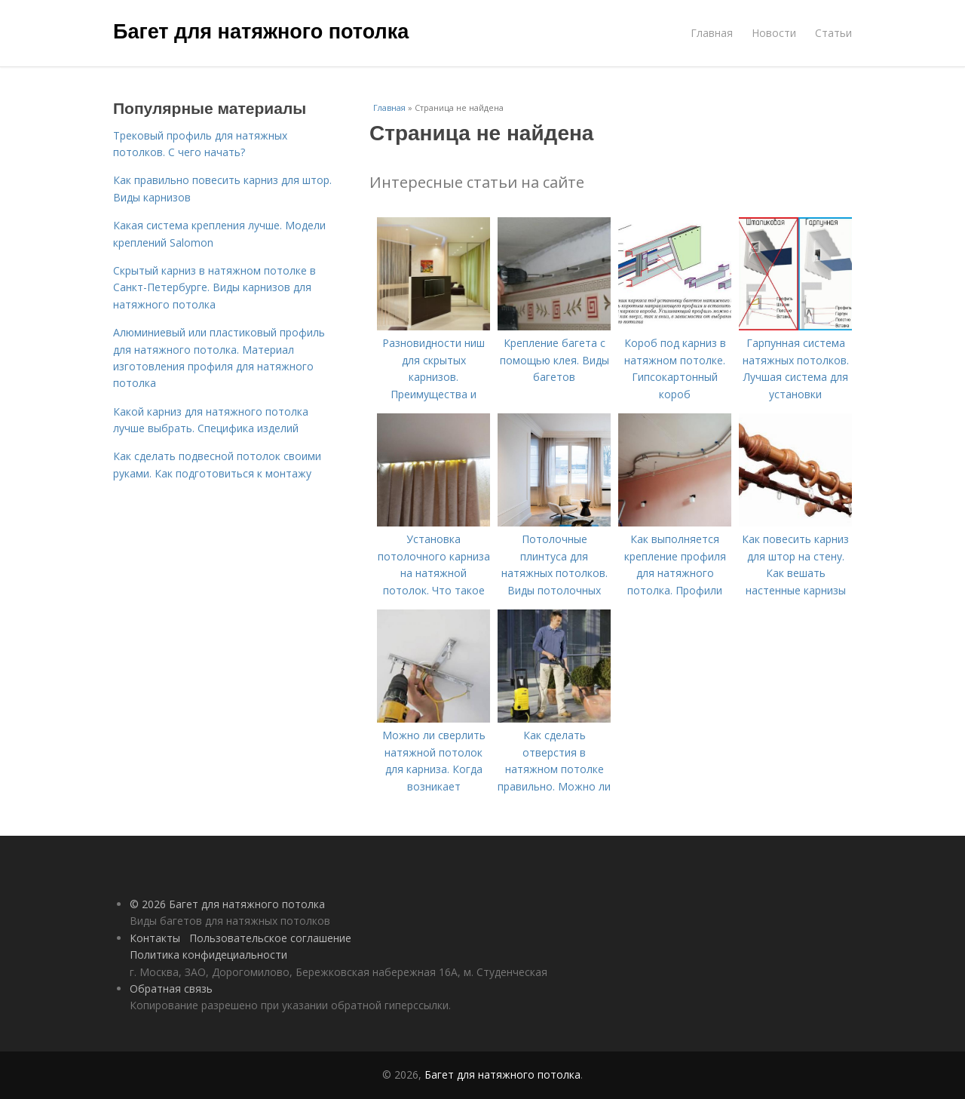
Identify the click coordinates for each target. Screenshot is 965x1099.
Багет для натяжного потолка (261, 31)
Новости (774, 33)
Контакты (155, 938)
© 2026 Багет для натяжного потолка (227, 904)
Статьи (833, 33)
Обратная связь (171, 988)
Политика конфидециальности (208, 954)
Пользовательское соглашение (270, 938)
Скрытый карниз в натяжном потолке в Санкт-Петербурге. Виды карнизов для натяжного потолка (214, 287)
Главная (712, 33)
